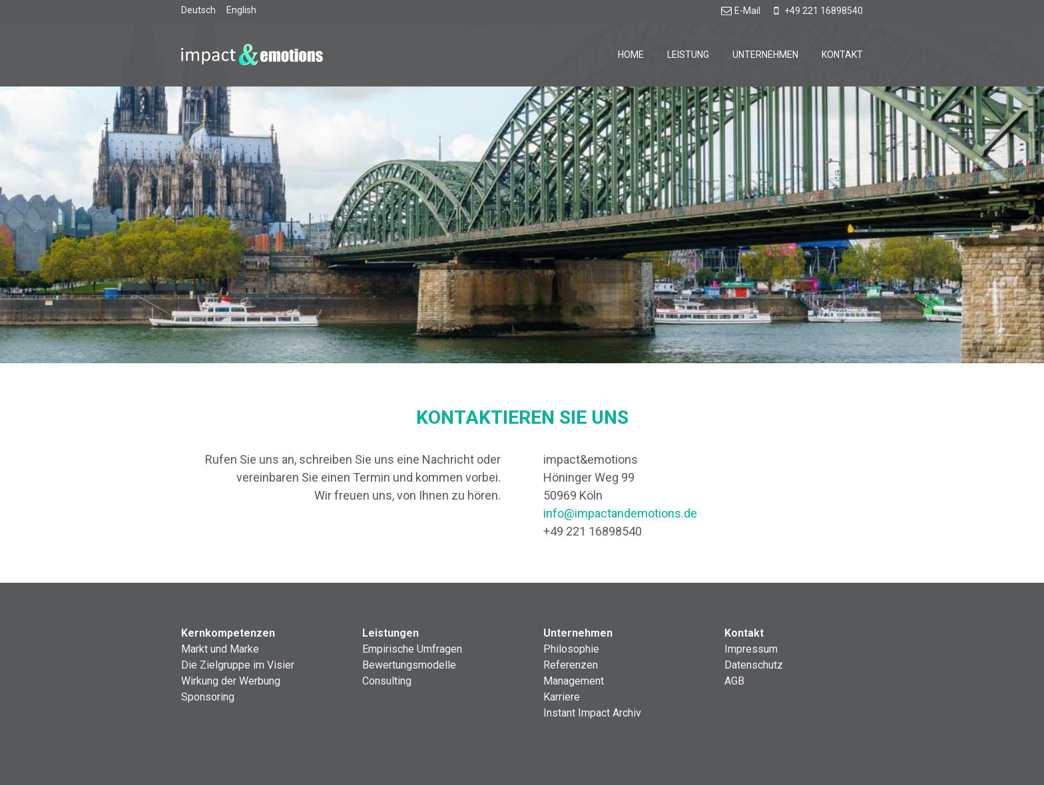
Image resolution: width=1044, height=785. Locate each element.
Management (573, 681)
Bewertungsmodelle (409, 665)
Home (631, 54)
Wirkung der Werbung (230, 681)
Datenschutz (753, 665)
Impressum (751, 649)
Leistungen (390, 633)
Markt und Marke (220, 649)
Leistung (688, 54)
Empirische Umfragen (412, 649)
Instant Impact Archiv (592, 712)
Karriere (561, 697)
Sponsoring (207, 697)
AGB (734, 681)
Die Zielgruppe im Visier (237, 665)
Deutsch (198, 10)
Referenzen (570, 665)
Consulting (386, 681)
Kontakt (842, 54)
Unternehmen (765, 54)
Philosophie (571, 649)
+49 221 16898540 (817, 10)
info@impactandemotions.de (620, 513)
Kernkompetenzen (228, 633)
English (241, 10)
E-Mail (740, 10)
